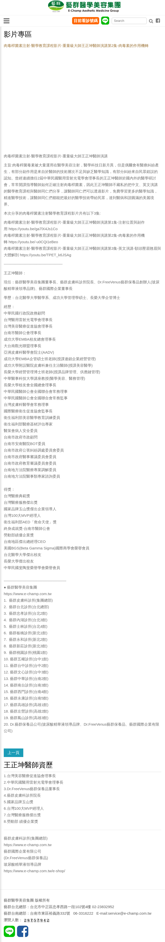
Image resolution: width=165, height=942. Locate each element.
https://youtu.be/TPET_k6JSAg (45, 255)
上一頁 (14, 752)
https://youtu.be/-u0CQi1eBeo (33, 242)
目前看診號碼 (86, 21)
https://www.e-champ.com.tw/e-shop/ (34, 871)
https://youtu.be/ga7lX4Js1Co (33, 229)
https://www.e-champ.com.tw (28, 594)
